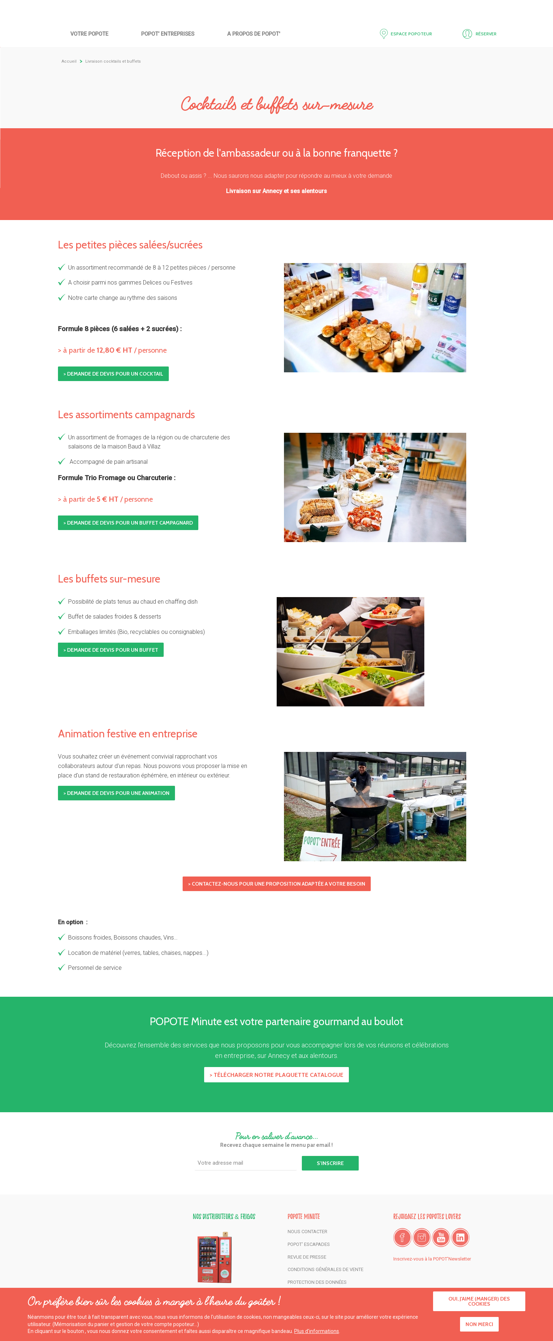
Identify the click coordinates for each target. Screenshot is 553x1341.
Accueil (277, 31)
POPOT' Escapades (309, 1244)
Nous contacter (307, 1231)
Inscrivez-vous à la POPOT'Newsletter (432, 1259)
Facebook (402, 1237)
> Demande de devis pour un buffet (110, 650)
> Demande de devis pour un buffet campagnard (128, 522)
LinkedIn (460, 1237)
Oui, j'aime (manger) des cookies (479, 1301)
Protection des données (317, 1282)
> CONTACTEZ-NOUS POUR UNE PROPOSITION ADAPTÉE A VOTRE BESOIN (276, 884)
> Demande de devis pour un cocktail (113, 373)
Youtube (441, 1237)
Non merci (479, 1324)
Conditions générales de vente (325, 1269)
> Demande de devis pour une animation (116, 793)
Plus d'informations (316, 1331)
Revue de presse (307, 1257)
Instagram (422, 1237)
